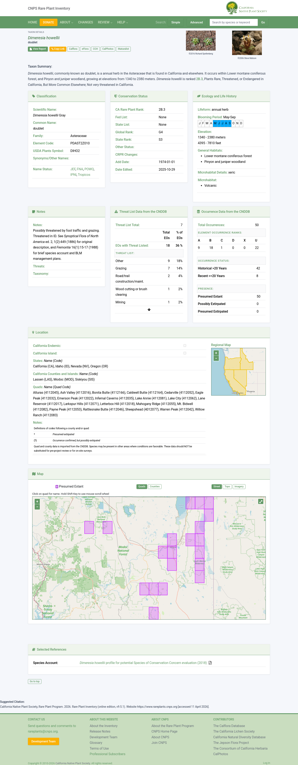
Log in (266, 762)
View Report (38, 48)
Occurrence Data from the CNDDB (223, 212)
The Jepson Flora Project (231, 743)
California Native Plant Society (72, 763)
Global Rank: (124, 132)
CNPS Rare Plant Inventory (49, 8)
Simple (175, 22)
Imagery (239, 486)
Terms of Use (99, 748)
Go (263, 22)
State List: (122, 125)
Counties (155, 486)
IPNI (73, 175)
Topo (227, 486)
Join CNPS (159, 743)
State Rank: (123, 139)
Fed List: (121, 117)
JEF (72, 169)
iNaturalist (123, 48)
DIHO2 (75, 151)
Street (216, 486)
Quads (141, 486)
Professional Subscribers (107, 754)
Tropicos (84, 175)
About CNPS (160, 737)
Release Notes (100, 731)
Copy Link (58, 48)
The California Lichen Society (234, 731)
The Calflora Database (229, 726)
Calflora (73, 48)
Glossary (96, 743)
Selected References (49, 649)
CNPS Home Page (164, 731)
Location (40, 332)
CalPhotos (107, 48)
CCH (95, 48)
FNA (79, 169)
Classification (44, 96)
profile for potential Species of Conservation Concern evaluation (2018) (143, 663)
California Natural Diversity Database (239, 737)
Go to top (35, 681)
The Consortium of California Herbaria (240, 748)
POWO (89, 169)
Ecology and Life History (217, 96)
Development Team (43, 741)
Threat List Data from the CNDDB (141, 212)
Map (38, 474)
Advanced (196, 22)
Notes (38, 212)
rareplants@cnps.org (43, 731)
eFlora (85, 48)
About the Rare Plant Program (172, 726)
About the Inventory (104, 726)
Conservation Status (131, 96)
